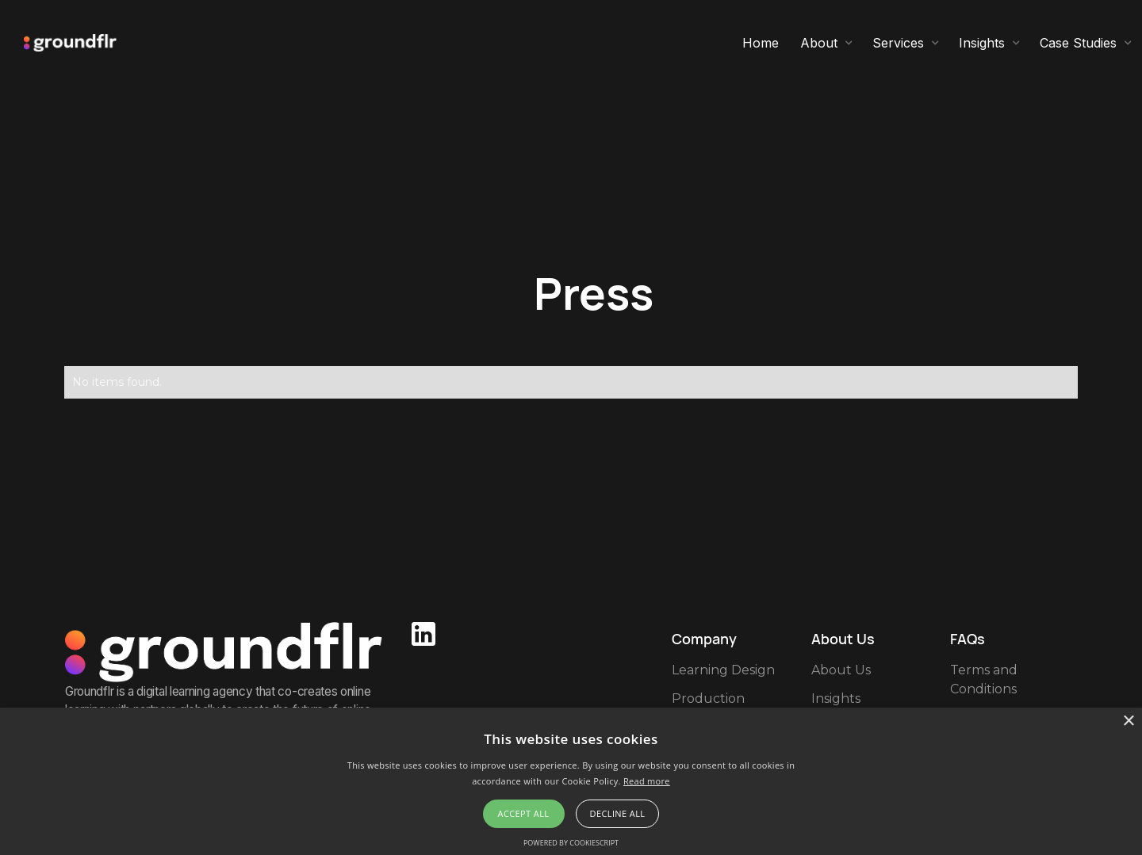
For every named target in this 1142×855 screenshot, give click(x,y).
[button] (827, 42)
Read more (646, 781)
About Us (841, 670)
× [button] (1128, 721)
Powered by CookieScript (571, 843)
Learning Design (723, 670)
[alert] (571, 781)
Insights (835, 698)
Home (760, 43)
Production (708, 698)
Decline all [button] (618, 813)
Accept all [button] (524, 813)
